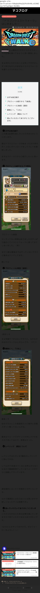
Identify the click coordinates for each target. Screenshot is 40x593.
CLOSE (20, 91)
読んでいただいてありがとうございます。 (20, 119)
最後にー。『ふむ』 (15, 110)
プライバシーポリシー (16, 588)
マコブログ (20, 10)
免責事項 (27, 588)
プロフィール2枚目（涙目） (18, 105)
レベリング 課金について (17, 114)
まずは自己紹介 (13, 97)
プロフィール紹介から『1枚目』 (19, 101)
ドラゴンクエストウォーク (9, 16)
